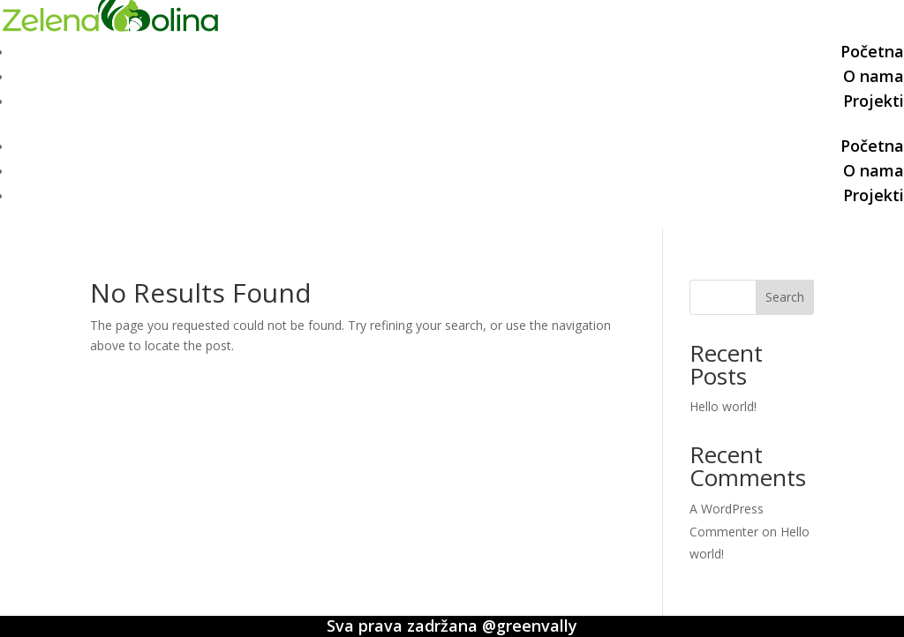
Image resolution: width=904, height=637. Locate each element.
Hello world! (723, 406)
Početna (872, 51)
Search (784, 297)
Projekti (873, 100)
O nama (873, 75)
